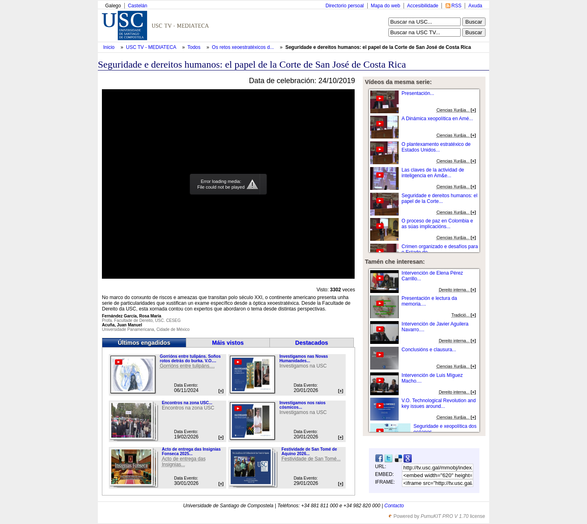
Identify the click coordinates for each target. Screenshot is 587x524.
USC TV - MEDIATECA (151, 47)
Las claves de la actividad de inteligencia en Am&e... (433, 172)
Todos (195, 47)
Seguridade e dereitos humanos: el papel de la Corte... (439, 198)
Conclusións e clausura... (429, 349)
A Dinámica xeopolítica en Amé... (437, 118)
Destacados (311, 342)
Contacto (394, 506)
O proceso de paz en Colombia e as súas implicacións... (437, 223)
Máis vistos (228, 342)
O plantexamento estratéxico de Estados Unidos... (436, 147)
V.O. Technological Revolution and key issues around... (439, 403)
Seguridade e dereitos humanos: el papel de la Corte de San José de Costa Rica (378, 47)
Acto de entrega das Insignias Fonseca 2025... (191, 451)
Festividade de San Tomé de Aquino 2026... (309, 451)
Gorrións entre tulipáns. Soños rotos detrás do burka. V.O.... (190, 358)
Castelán (137, 6)
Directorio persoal (344, 6)
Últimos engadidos (144, 342)
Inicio (109, 47)
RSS (456, 6)
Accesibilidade (423, 6)
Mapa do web (385, 6)
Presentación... (418, 93)
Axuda (475, 6)
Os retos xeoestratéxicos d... (243, 47)
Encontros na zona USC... (187, 403)
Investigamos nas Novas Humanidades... (303, 358)
